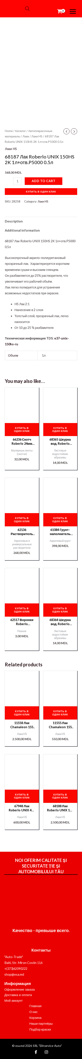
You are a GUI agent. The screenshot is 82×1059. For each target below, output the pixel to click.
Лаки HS (37, 136)
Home (9, 131)
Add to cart (44, 181)
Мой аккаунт (13, 1000)
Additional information (22, 230)
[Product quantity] (17, 181)
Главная (35, 1006)
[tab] (41, 221)
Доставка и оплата (18, 995)
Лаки (26, 136)
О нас (33, 1012)
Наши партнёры (41, 1023)
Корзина (35, 1017)
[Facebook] (36, 1052)
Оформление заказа (19, 989)
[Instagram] (46, 1052)
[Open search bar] (27, 9)
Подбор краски (40, 1029)
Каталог (20, 131)
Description (14, 221)
